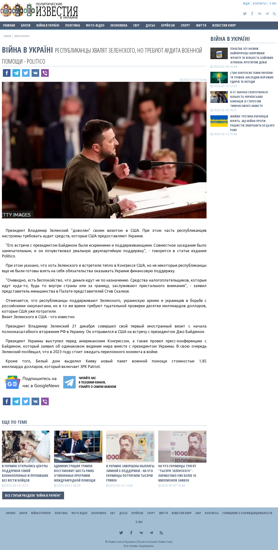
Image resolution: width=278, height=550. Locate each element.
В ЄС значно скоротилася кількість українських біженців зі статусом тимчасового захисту (249, 99)
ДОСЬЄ (150, 25)
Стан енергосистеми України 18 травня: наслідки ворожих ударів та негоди (251, 77)
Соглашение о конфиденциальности (247, 513)
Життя (201, 25)
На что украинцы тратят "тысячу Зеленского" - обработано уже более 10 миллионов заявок (177, 473)
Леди (246, 3)
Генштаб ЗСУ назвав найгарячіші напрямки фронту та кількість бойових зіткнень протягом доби (251, 55)
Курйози (168, 25)
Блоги (25, 25)
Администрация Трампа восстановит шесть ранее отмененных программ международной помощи (74, 473)
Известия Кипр (224, 25)
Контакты (259, 3)
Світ (136, 25)
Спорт (185, 25)
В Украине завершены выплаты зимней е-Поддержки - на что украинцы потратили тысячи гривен (130, 473)
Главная (9, 25)
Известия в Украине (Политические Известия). (140, 541)
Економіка (118, 25)
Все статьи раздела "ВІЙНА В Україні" (33, 495)
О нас (273, 3)
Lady (198, 513)
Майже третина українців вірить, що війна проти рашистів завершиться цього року (252, 123)
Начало (11, 513)
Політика (72, 25)
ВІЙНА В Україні (47, 25)
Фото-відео (95, 25)
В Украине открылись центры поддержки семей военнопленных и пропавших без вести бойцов (25, 473)
